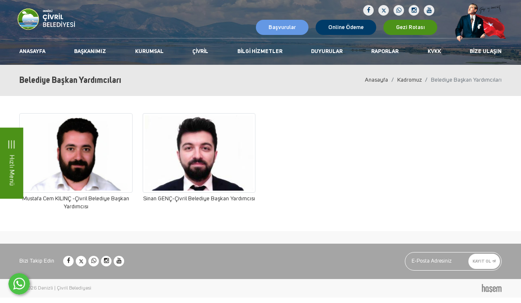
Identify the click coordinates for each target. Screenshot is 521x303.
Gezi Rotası (410, 27)
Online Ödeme (346, 27)
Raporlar (385, 51)
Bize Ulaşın (486, 51)
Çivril (200, 51)
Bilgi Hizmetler (259, 51)
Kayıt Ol (484, 261)
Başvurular (282, 27)
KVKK (434, 51)
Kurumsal (149, 51)
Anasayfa (32, 51)
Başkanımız (90, 51)
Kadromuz (409, 80)
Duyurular (327, 51)
